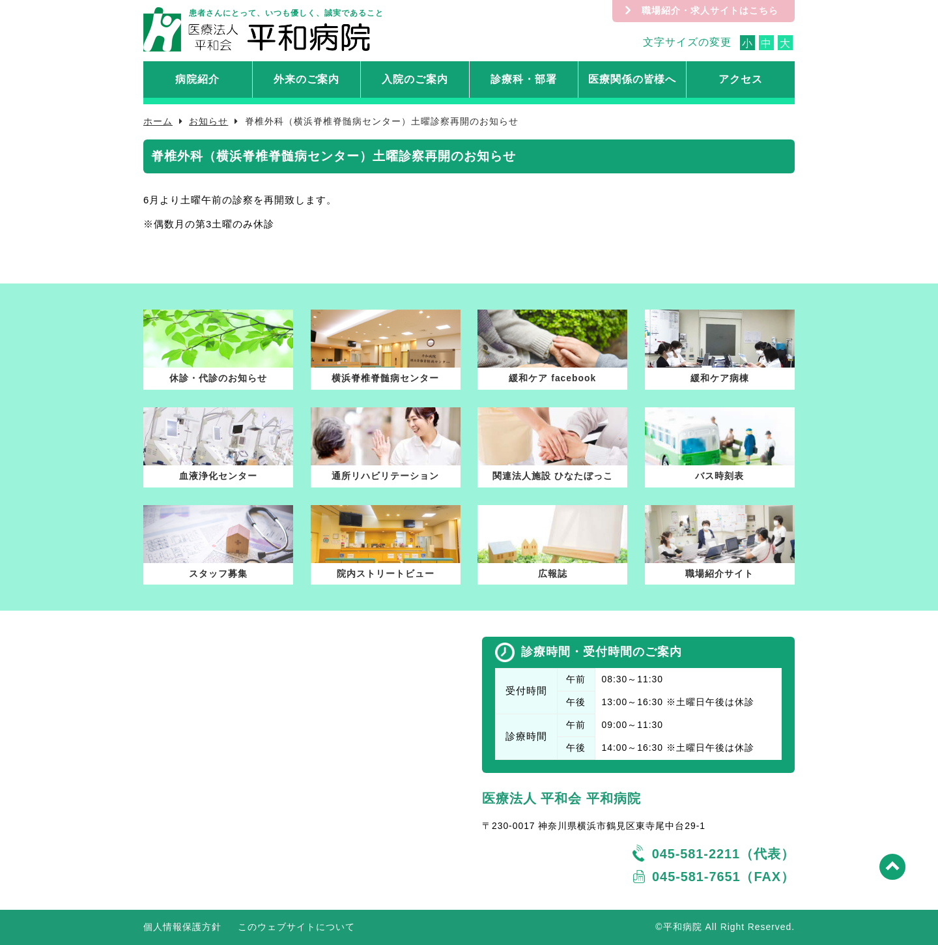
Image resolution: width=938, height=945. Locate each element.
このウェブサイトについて (296, 927)
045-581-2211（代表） (723, 854)
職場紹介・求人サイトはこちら (710, 10)
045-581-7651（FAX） (723, 876)
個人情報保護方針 (182, 927)
